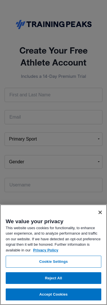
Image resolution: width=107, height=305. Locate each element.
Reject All (53, 278)
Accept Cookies (53, 294)
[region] (53, 254)
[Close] (100, 212)
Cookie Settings (53, 261)
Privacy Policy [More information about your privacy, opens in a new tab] (45, 250)
